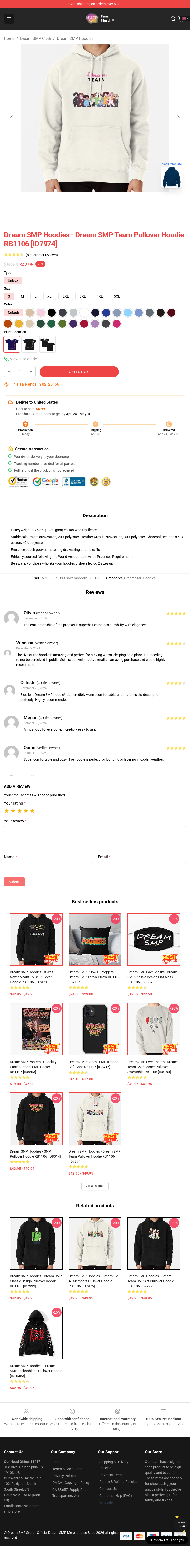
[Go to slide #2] (108, 203)
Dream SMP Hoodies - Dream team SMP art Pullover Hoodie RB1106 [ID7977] (150, 1281)
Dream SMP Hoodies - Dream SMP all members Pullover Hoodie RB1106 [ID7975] (94, 1281)
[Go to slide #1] (82, 203)
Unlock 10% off (180, 1524)
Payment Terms (111, 1475)
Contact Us (108, 1489)
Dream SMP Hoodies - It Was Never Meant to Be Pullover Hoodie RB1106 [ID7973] (31, 977)
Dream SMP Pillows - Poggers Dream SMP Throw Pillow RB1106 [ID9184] (94, 977)
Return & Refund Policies (118, 1482)
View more (95, 1186)
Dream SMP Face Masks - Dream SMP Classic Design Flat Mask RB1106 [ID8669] (152, 977)
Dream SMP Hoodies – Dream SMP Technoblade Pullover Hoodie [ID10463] (36, 1371)
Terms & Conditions (67, 1469)
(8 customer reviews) (42, 255)
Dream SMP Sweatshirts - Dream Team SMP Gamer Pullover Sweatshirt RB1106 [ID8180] (152, 1067)
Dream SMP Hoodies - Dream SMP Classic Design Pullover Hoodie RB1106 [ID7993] (36, 1281)
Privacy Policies (64, 1476)
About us (59, 1462)
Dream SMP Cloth (35, 38)
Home (9, 38)
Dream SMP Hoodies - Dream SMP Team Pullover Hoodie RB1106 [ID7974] (94, 1156)
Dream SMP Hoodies (75, 38)
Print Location (15, 332)
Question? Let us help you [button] (167, 1540)
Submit (14, 882)
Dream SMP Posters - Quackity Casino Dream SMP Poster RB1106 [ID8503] (33, 1067)
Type (8, 273)
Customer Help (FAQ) (115, 1496)
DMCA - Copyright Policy (71, 1483)
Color (8, 304)
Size (7, 288)
